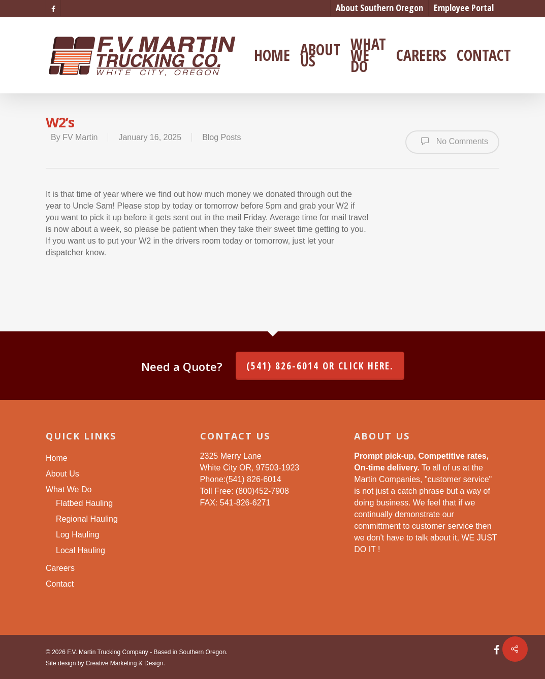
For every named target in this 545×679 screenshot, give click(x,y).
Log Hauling (77, 534)
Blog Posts (221, 137)
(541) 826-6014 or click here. (320, 365)
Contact (484, 55)
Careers (421, 55)
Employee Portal (464, 8)
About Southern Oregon (379, 8)
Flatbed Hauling (84, 503)
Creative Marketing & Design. (125, 663)
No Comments (452, 141)
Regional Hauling (87, 519)
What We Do (368, 55)
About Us (320, 55)
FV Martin (80, 137)
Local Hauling (80, 550)
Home (272, 55)
